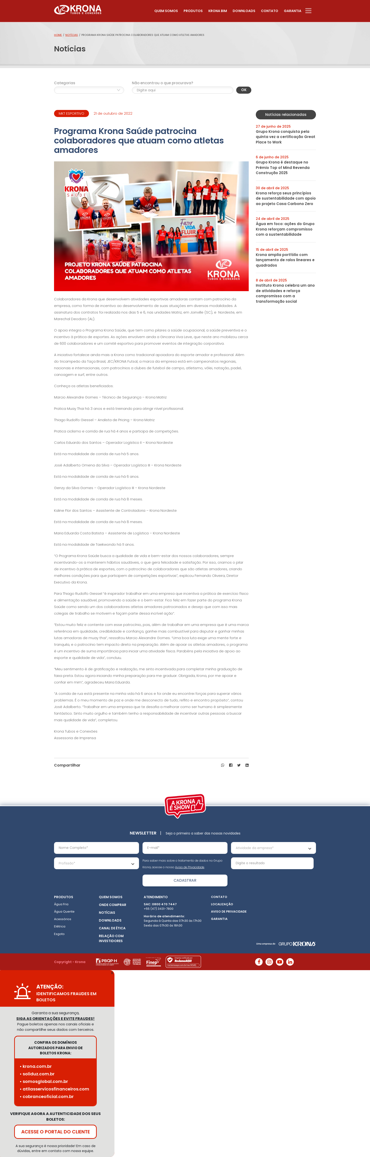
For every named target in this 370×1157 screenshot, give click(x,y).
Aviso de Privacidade (189, 867)
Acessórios (62, 919)
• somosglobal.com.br (44, 1081)
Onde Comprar (112, 904)
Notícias (71, 35)
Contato (269, 10)
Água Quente (64, 911)
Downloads (244, 10)
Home (58, 35)
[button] (222, 765)
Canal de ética (112, 928)
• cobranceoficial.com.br (47, 1096)
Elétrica (59, 926)
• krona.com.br (36, 1066)
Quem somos (166, 10)
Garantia (292, 10)
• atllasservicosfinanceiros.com (54, 1089)
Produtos (193, 10)
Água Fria (61, 904)
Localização (222, 904)
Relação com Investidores (111, 938)
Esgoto (59, 934)
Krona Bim (217, 10)
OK (244, 89)
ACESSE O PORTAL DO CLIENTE (55, 1131)
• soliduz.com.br (37, 1074)
